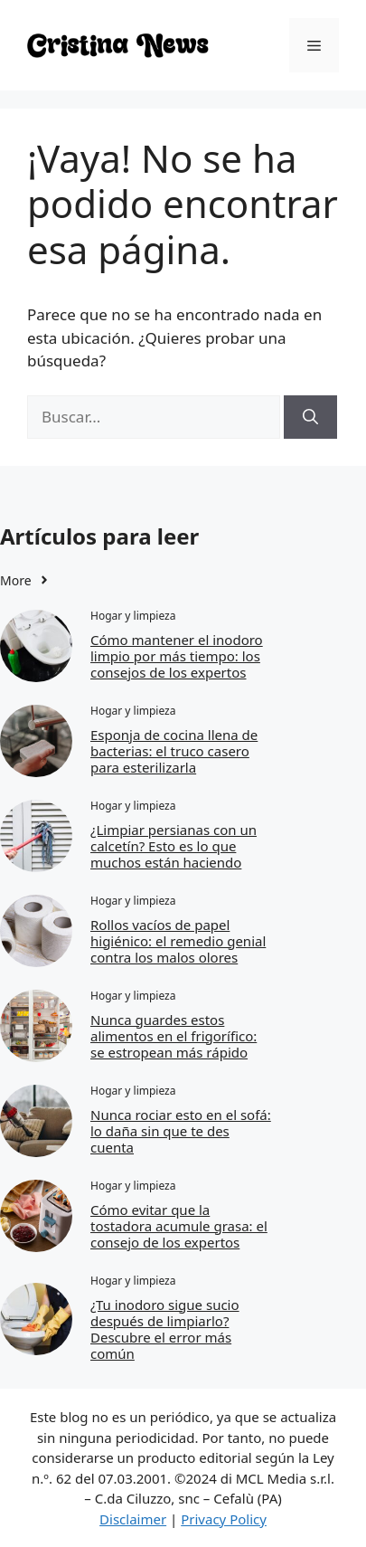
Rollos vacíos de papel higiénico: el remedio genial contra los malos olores (178, 941)
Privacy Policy (224, 1519)
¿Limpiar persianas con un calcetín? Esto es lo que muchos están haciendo (173, 846)
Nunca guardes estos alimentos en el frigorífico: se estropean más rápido (173, 1036)
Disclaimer (132, 1519)
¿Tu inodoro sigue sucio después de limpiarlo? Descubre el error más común (164, 1328)
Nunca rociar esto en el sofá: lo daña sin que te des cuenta (180, 1131)
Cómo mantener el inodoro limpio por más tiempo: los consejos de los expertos (176, 656)
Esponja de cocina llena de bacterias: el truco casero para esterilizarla (174, 751)
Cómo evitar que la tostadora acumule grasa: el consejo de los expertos (178, 1226)
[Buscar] (310, 417)
